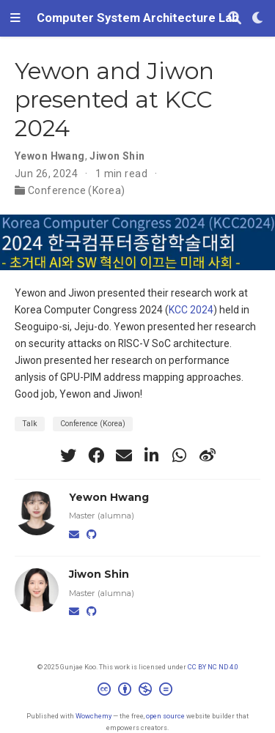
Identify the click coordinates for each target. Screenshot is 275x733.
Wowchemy (93, 716)
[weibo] (208, 455)
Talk (29, 423)
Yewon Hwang (50, 156)
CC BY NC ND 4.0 (213, 667)
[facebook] (96, 455)
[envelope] (124, 455)
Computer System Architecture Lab (138, 18)
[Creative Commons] (138, 691)
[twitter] (68, 455)
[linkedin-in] (152, 455)
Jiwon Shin (116, 156)
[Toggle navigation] (15, 18)
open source (165, 716)
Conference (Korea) (76, 190)
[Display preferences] (258, 18)
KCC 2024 (191, 310)
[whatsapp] (180, 455)
